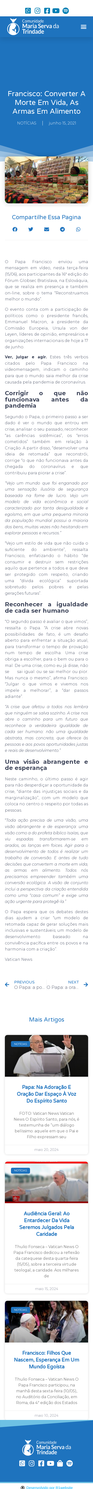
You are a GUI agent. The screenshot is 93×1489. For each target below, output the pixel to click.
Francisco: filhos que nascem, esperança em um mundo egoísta (46, 1360)
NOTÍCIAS (26, 123)
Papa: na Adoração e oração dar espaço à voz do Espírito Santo (46, 1094)
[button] (83, 26)
